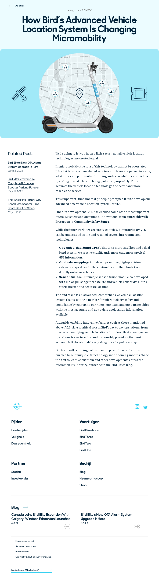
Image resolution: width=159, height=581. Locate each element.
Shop (83, 485)
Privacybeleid (22, 551)
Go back (19, 5)
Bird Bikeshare (89, 430)
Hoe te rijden (19, 430)
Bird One (85, 450)
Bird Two (85, 443)
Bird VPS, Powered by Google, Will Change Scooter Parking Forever (23, 183)
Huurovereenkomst (25, 541)
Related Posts (20, 153)
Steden (16, 472)
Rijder (16, 421)
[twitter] (145, 408)
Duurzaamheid (21, 443)
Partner (18, 463)
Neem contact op (91, 478)
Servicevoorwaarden (25, 546)
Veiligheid (17, 437)
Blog (82, 472)
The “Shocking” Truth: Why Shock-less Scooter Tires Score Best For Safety (24, 204)
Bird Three (86, 437)
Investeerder (19, 478)
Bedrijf (86, 463)
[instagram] (137, 407)
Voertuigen (90, 421)
